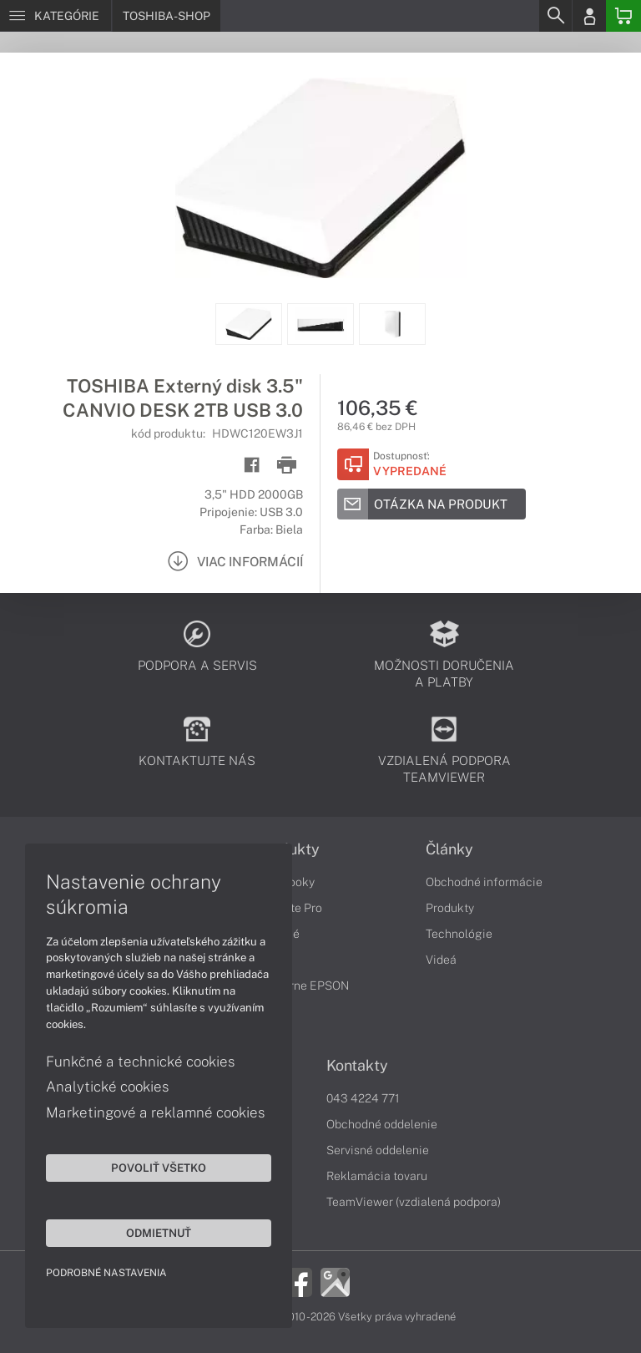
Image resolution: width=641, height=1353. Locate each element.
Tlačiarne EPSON (302, 985)
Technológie (459, 933)
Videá (441, 959)
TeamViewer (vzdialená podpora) (413, 1202)
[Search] (555, 16)
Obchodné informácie (484, 882)
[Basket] (623, 16)
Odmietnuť (158, 1232)
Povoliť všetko (158, 1167)
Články (449, 849)
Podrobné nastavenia (106, 1273)
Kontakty (357, 1065)
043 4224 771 (363, 1098)
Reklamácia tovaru (376, 1176)
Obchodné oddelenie (381, 1124)
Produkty (450, 908)
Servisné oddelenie (377, 1150)
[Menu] (55, 16)
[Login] (589, 16)
